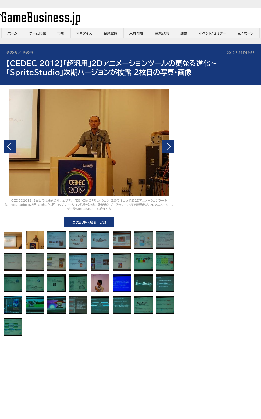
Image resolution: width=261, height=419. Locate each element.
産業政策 (162, 33)
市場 (60, 33)
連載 (183, 33)
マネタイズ (84, 33)
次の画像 (168, 146)
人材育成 (136, 33)
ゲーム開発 (37, 33)
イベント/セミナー (212, 33)
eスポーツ (246, 33)
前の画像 (10, 146)
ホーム (12, 33)
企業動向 (111, 33)
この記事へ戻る (89, 222)
